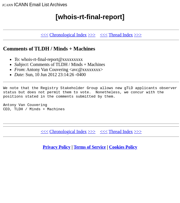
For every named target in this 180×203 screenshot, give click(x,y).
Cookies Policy (123, 153)
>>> (91, 34)
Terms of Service (90, 153)
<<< (44, 34)
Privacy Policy (57, 153)
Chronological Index (68, 34)
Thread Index (121, 34)
